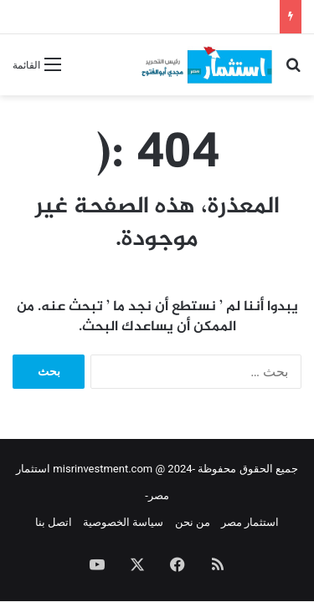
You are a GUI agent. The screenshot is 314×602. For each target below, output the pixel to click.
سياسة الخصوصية (123, 522)
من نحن (192, 522)
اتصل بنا (53, 522)
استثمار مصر (250, 522)
